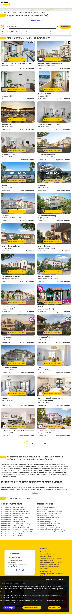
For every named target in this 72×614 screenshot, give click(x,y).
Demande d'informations (16, 59)
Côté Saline (42, 307)
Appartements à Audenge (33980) (13, 522)
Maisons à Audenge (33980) (46, 522)
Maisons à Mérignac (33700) (46, 509)
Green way (42, 185)
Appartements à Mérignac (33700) (13, 509)
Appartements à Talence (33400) (12, 526)
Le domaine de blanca (46, 431)
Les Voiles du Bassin (9, 368)
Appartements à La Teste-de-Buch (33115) (15, 511)
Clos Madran (7, 337)
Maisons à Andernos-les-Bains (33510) (50, 532)
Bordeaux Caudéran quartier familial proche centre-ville (52, 399)
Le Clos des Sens (44, 246)
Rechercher (65, 27)
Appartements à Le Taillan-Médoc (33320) (15, 524)
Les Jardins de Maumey (47, 216)
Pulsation (5, 398)
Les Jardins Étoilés (45, 337)
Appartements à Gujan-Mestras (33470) (15, 528)
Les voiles (5, 216)
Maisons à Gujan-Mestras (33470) (48, 528)
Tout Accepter (54, 608)
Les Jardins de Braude (46, 155)
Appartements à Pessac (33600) (12, 516)
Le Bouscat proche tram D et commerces (18, 431)
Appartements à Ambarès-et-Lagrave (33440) (17, 530)
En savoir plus (9, 608)
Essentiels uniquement (32, 608)
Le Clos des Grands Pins (11, 246)
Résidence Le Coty (45, 276)
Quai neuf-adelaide (9, 155)
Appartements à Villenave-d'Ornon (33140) (15, 513)
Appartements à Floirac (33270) (12, 520)
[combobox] (12, 32)
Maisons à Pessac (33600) (46, 516)
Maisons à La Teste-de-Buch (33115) (49, 511)
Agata (4, 185)
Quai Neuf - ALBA (44, 94)
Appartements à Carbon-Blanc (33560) (14, 518)
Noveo (4, 94)
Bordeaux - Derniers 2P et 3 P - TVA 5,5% (17, 63)
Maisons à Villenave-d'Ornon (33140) (49, 513)
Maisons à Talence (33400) (46, 526)
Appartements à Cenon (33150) (12, 536)
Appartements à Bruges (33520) (12, 534)
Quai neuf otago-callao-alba (49, 124)
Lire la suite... (36, 493)
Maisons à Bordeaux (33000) (47, 507)
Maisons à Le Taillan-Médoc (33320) (49, 524)
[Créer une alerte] (36, 21)
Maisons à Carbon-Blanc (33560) (48, 518)
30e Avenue (6, 124)
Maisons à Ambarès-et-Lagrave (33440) (51, 530)
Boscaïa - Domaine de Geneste (50, 63)
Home (40, 368)
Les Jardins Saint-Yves (11, 276)
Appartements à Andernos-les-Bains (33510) (16, 532)
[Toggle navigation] (68, 4)
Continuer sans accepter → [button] (55, 579)
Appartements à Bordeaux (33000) (13, 507)
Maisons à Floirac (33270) (45, 520)
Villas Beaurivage (9, 307)
